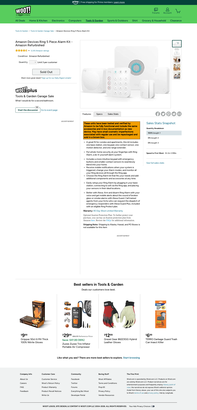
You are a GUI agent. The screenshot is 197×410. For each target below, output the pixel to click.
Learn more (119, 2)
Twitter (74, 383)
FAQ (22, 387)
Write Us (45, 395)
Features (86, 114)
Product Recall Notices (51, 391)
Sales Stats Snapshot (160, 123)
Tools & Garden (21, 31)
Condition (23, 56)
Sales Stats (113, 114)
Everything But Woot (80, 391)
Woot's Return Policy (51, 383)
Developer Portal (78, 395)
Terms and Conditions (107, 383)
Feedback (24, 391)
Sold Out (46, 72)
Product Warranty (49, 387)
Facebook (75, 379)
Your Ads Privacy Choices (140, 406)
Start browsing (131, 357)
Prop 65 (101, 387)
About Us (24, 379)
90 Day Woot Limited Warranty (108, 211)
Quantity (23, 62)
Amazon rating (40, 51)
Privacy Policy (104, 391)
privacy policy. (153, 393)
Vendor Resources (106, 395)
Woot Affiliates (105, 379)
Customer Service (49, 379)
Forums (156, 11)
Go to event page (49, 110)
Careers (23, 383)
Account (167, 11)
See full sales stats (155, 163)
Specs (99, 114)
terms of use (139, 393)
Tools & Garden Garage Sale (42, 31)
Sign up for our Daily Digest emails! (56, 78)
